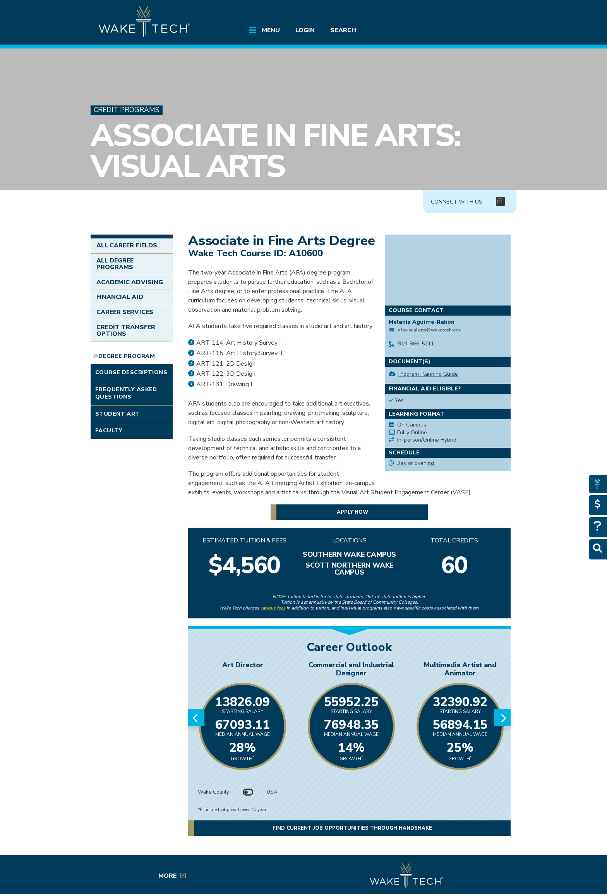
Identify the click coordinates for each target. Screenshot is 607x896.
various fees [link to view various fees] (272, 608)
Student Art (117, 414)
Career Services (124, 312)
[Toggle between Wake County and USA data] (248, 792)
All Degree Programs (115, 264)
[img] (500, 202)
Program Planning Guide (428, 374)
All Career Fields (126, 245)
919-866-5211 (416, 343)
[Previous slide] (196, 717)
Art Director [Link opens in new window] (242, 665)
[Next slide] (502, 717)
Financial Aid (119, 297)
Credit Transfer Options (125, 330)
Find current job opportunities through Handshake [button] (352, 828)
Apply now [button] (352, 512)
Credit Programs (126, 109)
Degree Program (126, 356)
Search (343, 30)
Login (305, 30)
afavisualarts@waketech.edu (429, 329)
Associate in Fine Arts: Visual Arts (275, 151)
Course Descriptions (131, 372)
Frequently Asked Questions (126, 393)
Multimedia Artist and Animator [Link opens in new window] (460, 669)
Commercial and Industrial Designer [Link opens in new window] (351, 669)
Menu (271, 30)
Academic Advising (129, 282)
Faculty (108, 430)
